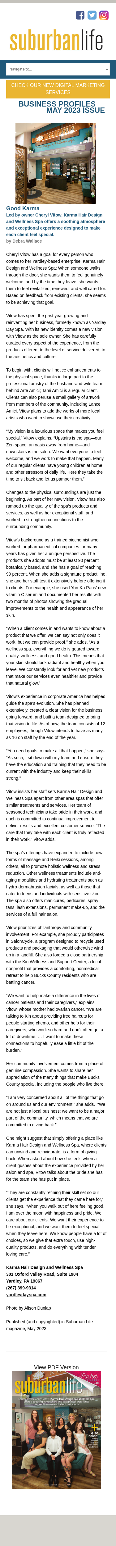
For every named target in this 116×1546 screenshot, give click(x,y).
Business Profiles (57, 104)
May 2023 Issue (75, 110)
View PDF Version (56, 1367)
